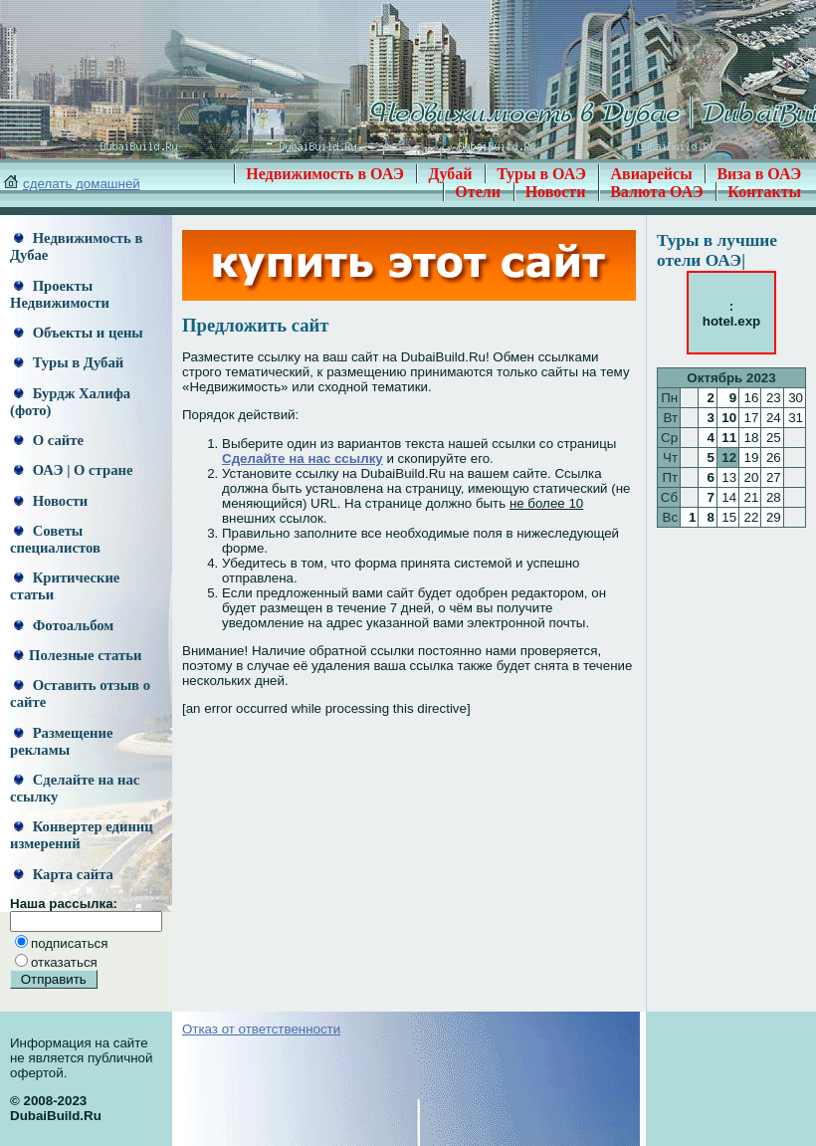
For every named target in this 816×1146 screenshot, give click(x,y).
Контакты (764, 191)
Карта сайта (63, 874)
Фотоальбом (63, 625)
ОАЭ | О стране (73, 470)
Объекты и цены (78, 333)
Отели (478, 191)
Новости (555, 191)
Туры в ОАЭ (541, 173)
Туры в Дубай (68, 362)
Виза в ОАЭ (758, 173)
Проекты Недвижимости (59, 294)
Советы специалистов (55, 539)
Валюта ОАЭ (657, 191)
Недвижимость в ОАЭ (325, 173)
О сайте (49, 440)
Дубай (450, 173)
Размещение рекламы (61, 741)
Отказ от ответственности (261, 1029)
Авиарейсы (651, 173)
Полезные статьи (77, 655)
